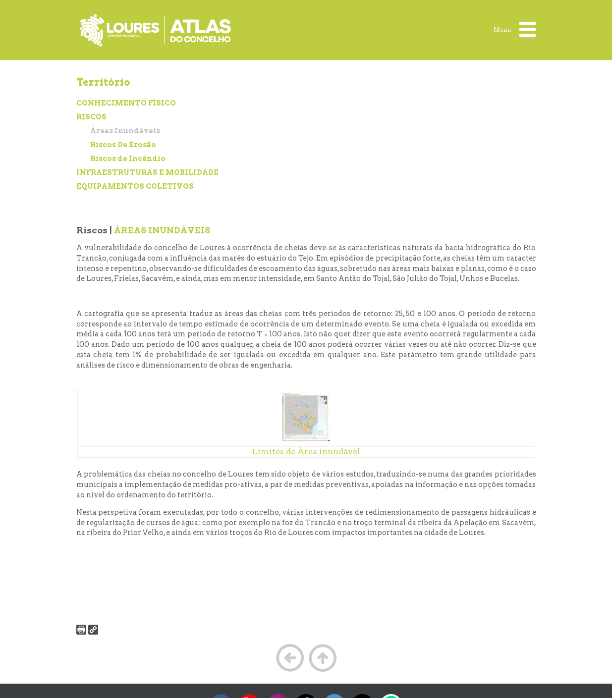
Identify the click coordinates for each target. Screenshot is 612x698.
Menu (515, 29)
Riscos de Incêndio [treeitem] (128, 158)
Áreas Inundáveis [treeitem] (125, 130)
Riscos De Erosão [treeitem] (123, 144)
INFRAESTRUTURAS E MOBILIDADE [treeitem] (147, 172)
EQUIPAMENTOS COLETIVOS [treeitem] (135, 186)
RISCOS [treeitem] (91, 116)
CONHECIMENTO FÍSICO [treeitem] (126, 103)
